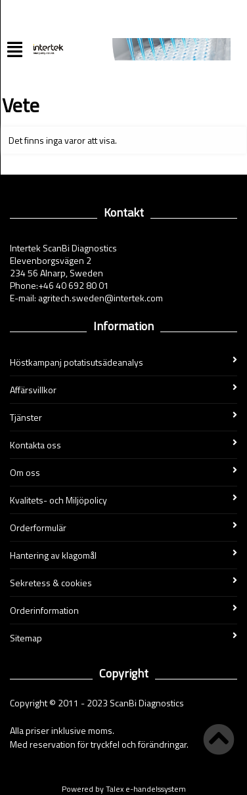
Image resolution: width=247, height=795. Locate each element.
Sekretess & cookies (123, 583)
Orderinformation (123, 610)
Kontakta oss (123, 445)
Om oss (123, 472)
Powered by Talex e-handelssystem (124, 789)
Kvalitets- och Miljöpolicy (123, 500)
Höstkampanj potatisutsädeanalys (123, 362)
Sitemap (123, 638)
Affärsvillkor (123, 390)
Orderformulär (123, 527)
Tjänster (123, 417)
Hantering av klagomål (123, 555)
